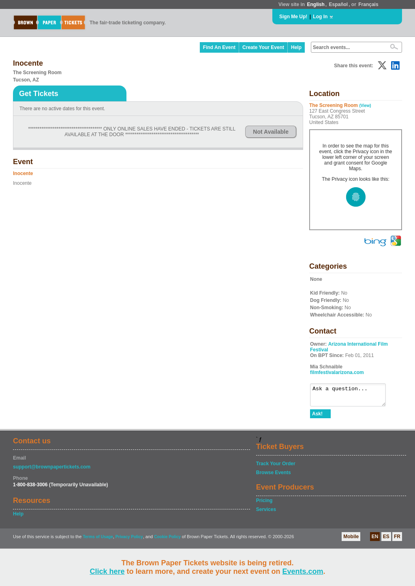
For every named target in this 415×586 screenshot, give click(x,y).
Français (368, 4)
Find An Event (219, 47)
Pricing (264, 504)
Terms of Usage (98, 540)
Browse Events (273, 476)
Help (296, 47)
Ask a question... (352, 396)
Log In (320, 16)
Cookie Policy (167, 540)
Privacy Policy (129, 540)
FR (397, 540)
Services (266, 513)
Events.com (302, 571)
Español (338, 4)
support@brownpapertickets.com (51, 470)
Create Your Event (263, 47)
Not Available (271, 131)
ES (386, 540)
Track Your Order (275, 467)
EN (375, 540)
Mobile (351, 540)
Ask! (317, 417)
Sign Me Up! (293, 16)
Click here (107, 571)
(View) (365, 105)
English (315, 4)
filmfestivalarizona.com (337, 372)
